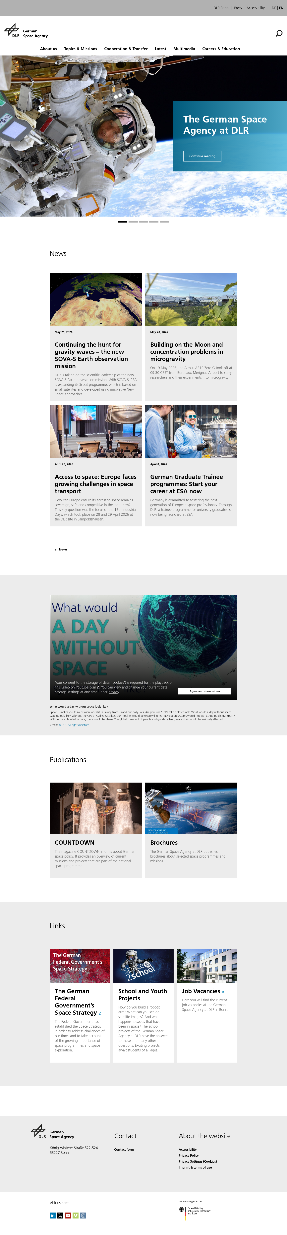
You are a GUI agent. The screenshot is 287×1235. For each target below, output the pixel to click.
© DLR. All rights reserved (74, 725)
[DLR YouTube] (68, 1217)
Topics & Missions (80, 48)
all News (61, 549)
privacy (113, 692)
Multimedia (184, 48)
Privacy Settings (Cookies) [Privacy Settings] (198, 1161)
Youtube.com (86, 687)
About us (48, 48)
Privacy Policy (189, 1155)
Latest (160, 48)
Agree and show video (205, 691)
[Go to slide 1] (122, 222)
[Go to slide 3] (143, 222)
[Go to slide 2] (133, 222)
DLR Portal (221, 8)
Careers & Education (221, 48)
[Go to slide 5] (164, 222)
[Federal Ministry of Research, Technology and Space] (198, 1224)
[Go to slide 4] (153, 222)
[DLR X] (60, 1217)
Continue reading (202, 156)
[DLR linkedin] (53, 1217)
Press (238, 8)
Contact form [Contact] (124, 1149)
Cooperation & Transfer (126, 48)
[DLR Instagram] (83, 1217)
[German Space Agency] (26, 30)
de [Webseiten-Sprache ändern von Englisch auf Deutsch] (274, 8)
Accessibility (256, 8)
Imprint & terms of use (195, 1167)
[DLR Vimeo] (76, 1217)
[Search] (279, 33)
